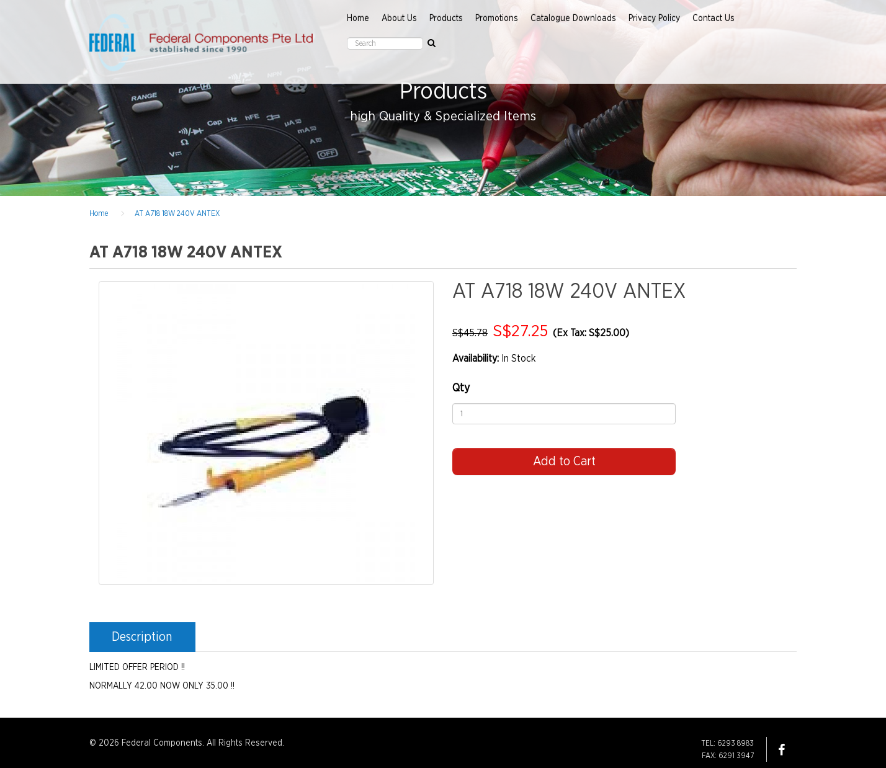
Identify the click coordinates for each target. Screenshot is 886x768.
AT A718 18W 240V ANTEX (177, 213)
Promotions (496, 18)
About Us (399, 18)
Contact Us (713, 18)
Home (358, 18)
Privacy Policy (654, 18)
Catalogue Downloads (573, 18)
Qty (461, 388)
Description (142, 637)
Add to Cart (564, 461)
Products (446, 18)
